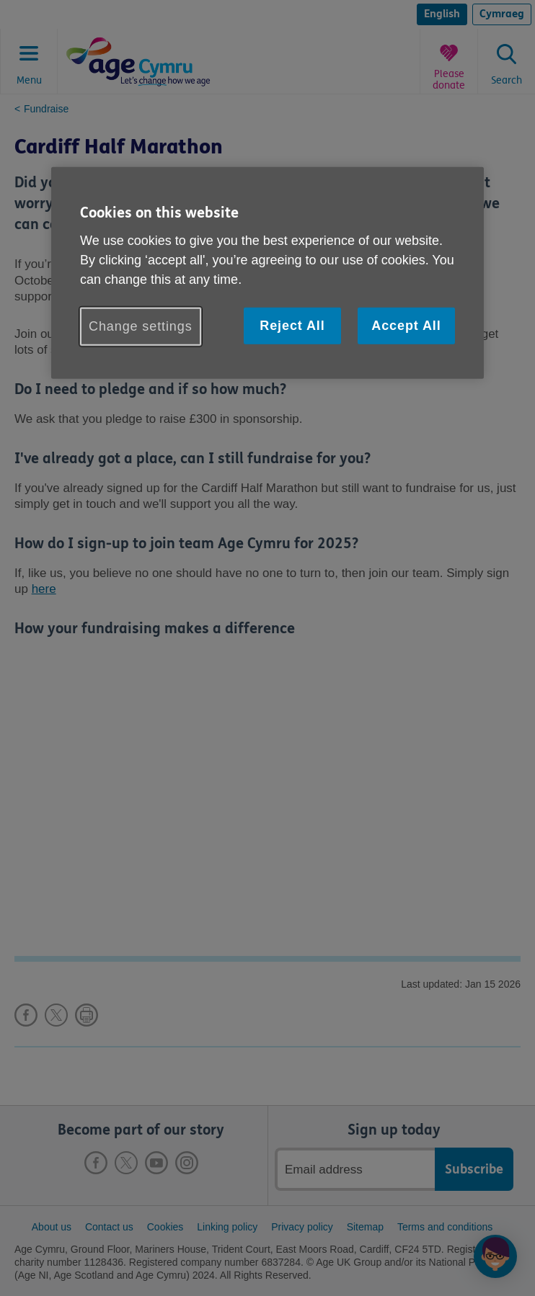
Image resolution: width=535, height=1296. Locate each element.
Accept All (406, 325)
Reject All (292, 325)
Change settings (141, 325)
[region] (267, 273)
